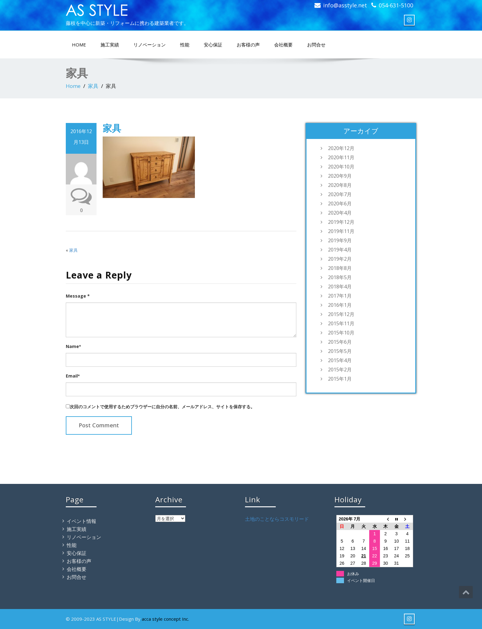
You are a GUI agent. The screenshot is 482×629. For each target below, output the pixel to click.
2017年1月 (340, 296)
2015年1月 (340, 379)
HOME (79, 45)
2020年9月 (340, 176)
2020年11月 (341, 157)
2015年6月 (340, 342)
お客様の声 (248, 45)
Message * (78, 296)
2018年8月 (340, 268)
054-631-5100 (396, 5)
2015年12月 (341, 314)
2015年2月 (340, 369)
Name (73, 346)
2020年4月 (340, 213)
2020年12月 (341, 148)
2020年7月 (340, 194)
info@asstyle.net (345, 5)
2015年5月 (340, 351)
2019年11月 (341, 231)
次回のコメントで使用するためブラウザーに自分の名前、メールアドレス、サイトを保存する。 (162, 406)
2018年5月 (340, 277)
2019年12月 (341, 222)
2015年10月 (341, 333)
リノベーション (149, 45)
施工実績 (110, 45)
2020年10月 (341, 167)
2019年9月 (340, 240)
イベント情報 (81, 521)
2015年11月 (341, 323)
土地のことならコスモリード (277, 519)
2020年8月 (340, 185)
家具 (93, 85)
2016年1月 (340, 305)
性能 (184, 45)
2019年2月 (340, 259)
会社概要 (283, 45)
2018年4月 (340, 286)
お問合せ (316, 45)
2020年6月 (340, 203)
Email (73, 376)
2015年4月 (340, 360)
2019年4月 (340, 250)
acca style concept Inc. (165, 619)
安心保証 (213, 45)
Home (73, 85)
